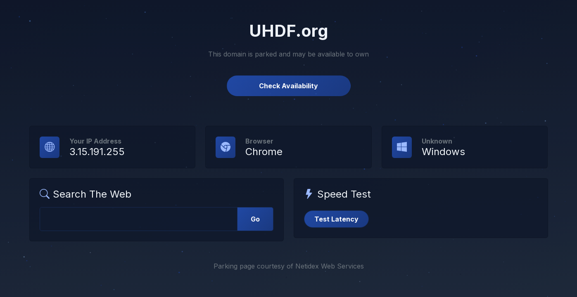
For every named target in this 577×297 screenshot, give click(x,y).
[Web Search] (138, 219)
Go (255, 219)
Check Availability (288, 86)
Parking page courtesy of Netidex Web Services (289, 266)
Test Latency (336, 219)
